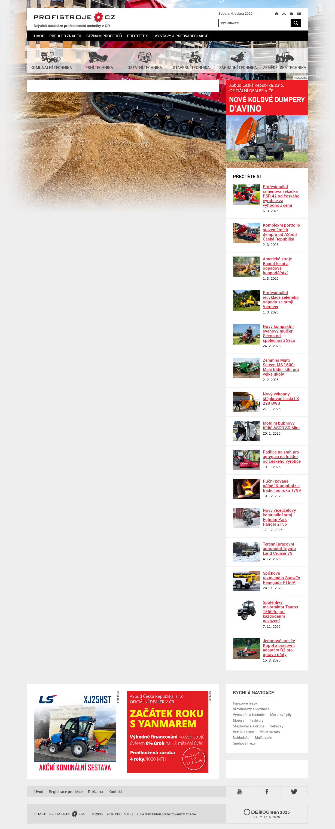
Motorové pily (281, 714)
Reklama (95, 791)
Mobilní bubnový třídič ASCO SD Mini (281, 425)
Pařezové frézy (245, 703)
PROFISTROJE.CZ (74, 17)
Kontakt (115, 791)
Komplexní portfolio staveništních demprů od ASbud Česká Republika (281, 232)
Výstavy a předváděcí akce (181, 35)
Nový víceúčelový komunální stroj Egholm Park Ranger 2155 (279, 517)
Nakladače (241, 737)
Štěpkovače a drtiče (248, 726)
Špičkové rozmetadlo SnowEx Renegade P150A (281, 577)
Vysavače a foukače (249, 714)
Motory (238, 720)
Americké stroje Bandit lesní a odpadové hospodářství (277, 265)
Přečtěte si (138, 35)
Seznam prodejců (104, 35)
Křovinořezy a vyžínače (251, 708)
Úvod (39, 35)
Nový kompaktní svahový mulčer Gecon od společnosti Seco (279, 333)
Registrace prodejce (66, 791)
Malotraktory (270, 731)
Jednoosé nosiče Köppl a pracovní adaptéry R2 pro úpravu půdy (279, 647)
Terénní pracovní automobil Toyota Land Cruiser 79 (279, 548)
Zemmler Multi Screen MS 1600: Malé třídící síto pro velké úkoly (281, 367)
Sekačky (277, 726)
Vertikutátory (243, 731)
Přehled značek (65, 35)
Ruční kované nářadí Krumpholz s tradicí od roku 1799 (282, 485)
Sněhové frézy (244, 743)
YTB (240, 792)
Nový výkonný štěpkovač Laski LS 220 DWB (281, 398)
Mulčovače (263, 737)
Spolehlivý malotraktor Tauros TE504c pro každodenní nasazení (280, 611)
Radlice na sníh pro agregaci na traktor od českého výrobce (282, 456)
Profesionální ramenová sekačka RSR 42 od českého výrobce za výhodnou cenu (281, 196)
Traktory (257, 720)
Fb (268, 791)
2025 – (267, 814)
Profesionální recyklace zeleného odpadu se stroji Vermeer (281, 299)
